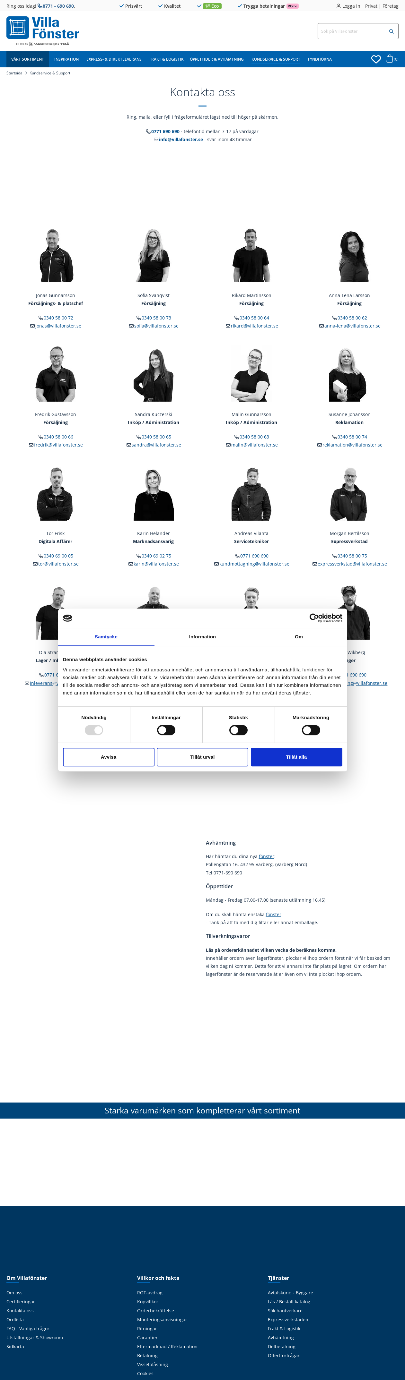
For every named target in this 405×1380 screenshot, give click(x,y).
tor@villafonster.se (58, 564)
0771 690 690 (165, 131)
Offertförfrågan (284, 1355)
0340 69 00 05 (58, 556)
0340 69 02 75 (156, 556)
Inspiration (66, 59)
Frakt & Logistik (166, 59)
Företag (391, 6)
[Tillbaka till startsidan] (42, 27)
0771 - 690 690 (58, 6)
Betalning (147, 1355)
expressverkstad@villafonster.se (352, 564)
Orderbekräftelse (155, 1311)
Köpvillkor (147, 1302)
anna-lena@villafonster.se (352, 326)
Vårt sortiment (27, 59)
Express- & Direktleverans (114, 59)
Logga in (351, 6)
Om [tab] (299, 636)
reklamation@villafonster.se (352, 445)
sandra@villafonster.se (156, 445)
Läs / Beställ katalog (289, 1302)
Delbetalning (281, 1346)
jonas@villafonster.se (58, 326)
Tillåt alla (296, 757)
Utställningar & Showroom (34, 1337)
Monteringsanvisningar (162, 1319)
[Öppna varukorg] (391, 60)
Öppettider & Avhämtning (217, 59)
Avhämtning (281, 1337)
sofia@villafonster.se (156, 326)
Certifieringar (20, 1302)
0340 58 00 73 (156, 318)
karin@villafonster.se (156, 564)
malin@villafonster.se (254, 445)
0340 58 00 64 (254, 318)
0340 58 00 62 (352, 318)
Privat (371, 6)
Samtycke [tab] (106, 636)
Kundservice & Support (275, 59)
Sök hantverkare (285, 1311)
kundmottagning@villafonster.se (254, 564)
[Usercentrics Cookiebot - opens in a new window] (314, 618)
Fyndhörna (320, 59)
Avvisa (108, 757)
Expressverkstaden (288, 1319)
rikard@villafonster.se (254, 326)
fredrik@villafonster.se (58, 445)
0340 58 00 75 (352, 556)
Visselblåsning (152, 1364)
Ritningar (147, 1328)
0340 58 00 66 (58, 437)
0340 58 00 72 (58, 318)
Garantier (147, 1337)
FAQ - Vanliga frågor (27, 1328)
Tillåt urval (202, 757)
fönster (266, 856)
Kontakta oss (20, 1311)
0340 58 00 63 (254, 437)
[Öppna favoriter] (376, 59)
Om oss (14, 1293)
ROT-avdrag (150, 1293)
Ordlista (15, 1319)
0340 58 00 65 (156, 437)
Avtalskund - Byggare (290, 1293)
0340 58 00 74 (352, 437)
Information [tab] (202, 636)
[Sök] (391, 31)
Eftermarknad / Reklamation (167, 1346)
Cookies (145, 1373)
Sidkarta (15, 1346)
